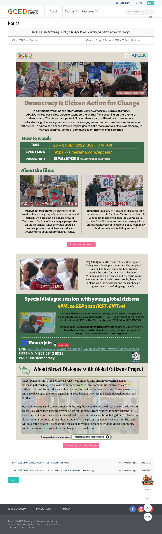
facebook (133, 509)
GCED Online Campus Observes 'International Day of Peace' (43, 463)
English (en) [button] (123, 3)
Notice (148, 490)
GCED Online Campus (23, 11)
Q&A (148, 508)
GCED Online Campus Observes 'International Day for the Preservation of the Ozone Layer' (57, 471)
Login (150, 3)
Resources (90, 11)
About (53, 11)
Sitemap (65, 509)
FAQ (147, 499)
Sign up (139, 3)
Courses (71, 11)
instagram (141, 509)
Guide (147, 517)
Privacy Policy (43, 509)
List (13, 480)
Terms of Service (17, 509)
